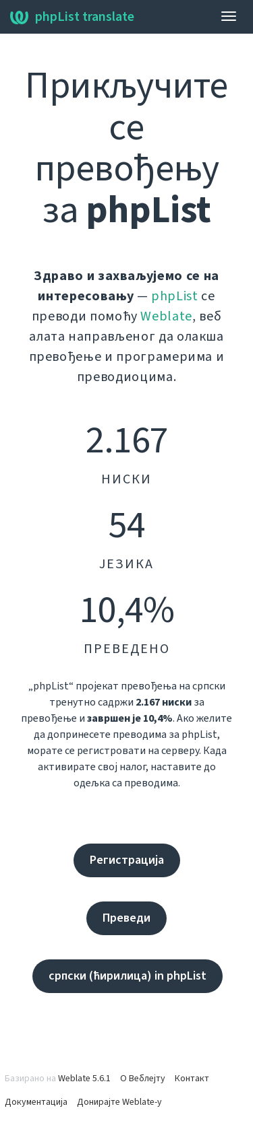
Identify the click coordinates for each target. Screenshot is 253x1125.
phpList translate (72, 16)
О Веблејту (142, 1078)
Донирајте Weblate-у (119, 1102)
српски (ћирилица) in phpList (127, 975)
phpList (174, 296)
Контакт (192, 1078)
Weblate (166, 316)
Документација (36, 1102)
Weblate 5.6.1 (84, 1078)
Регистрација (127, 860)
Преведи (126, 918)
